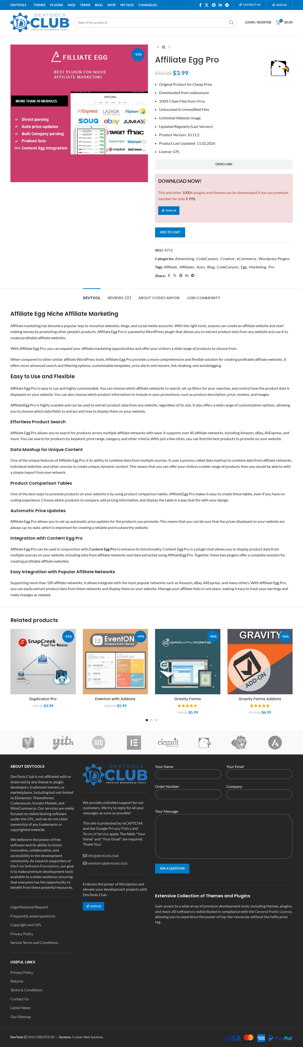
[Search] (155, 22)
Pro (271, 267)
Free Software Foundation (38, 866)
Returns (16, 981)
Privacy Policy (21, 933)
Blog (210, 267)
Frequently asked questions (32, 916)
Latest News (20, 1007)
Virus (200, 101)
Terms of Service (96, 833)
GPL (176, 151)
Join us (279, 5)
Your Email (259, 770)
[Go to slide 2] (151, 720)
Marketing (257, 267)
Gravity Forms (187, 699)
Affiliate (170, 267)
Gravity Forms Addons (260, 699)
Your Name (188, 770)
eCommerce (246, 258)
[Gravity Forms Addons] (260, 661)
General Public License (273, 911)
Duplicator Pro (43, 699)
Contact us (249, 4)
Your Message (224, 823)
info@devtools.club (103, 855)
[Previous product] (158, 47)
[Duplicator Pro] (43, 661)
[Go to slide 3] (156, 720)
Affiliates (186, 267)
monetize (96, 325)
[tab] (92, 295)
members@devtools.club (107, 863)
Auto (200, 267)
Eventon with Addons (115, 699)
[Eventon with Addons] (115, 661)
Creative (227, 258)
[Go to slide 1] (147, 720)
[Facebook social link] (200, 5)
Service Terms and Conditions (34, 942)
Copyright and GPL (26, 924)
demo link (223, 164)
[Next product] (169, 47)
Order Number (188, 790)
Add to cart (170, 232)
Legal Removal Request (29, 907)
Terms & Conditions (26, 990)
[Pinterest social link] (213, 5)
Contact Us (19, 999)
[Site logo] (40, 22)
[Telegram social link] (227, 5)
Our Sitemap (20, 1016)
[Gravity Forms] (187, 661)
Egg (244, 267)
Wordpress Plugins (274, 258)
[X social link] (206, 5)
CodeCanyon (207, 258)
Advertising (184, 258)
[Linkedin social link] (220, 5)
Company (259, 790)
